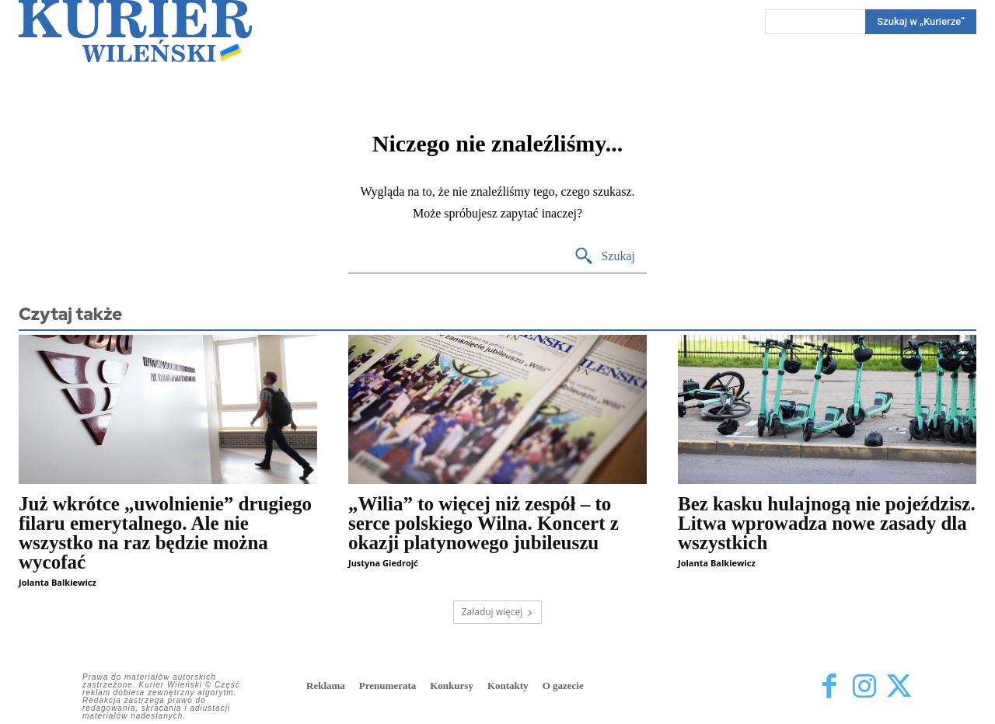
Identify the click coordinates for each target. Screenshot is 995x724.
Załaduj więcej (498, 611)
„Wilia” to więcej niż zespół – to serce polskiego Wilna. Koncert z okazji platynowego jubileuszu (483, 523)
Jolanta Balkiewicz (57, 582)
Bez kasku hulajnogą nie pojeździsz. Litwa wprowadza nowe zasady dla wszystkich (827, 523)
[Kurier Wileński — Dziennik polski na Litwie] (135, 31)
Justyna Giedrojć (383, 563)
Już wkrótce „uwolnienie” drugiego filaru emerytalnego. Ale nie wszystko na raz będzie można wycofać (165, 533)
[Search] (604, 256)
